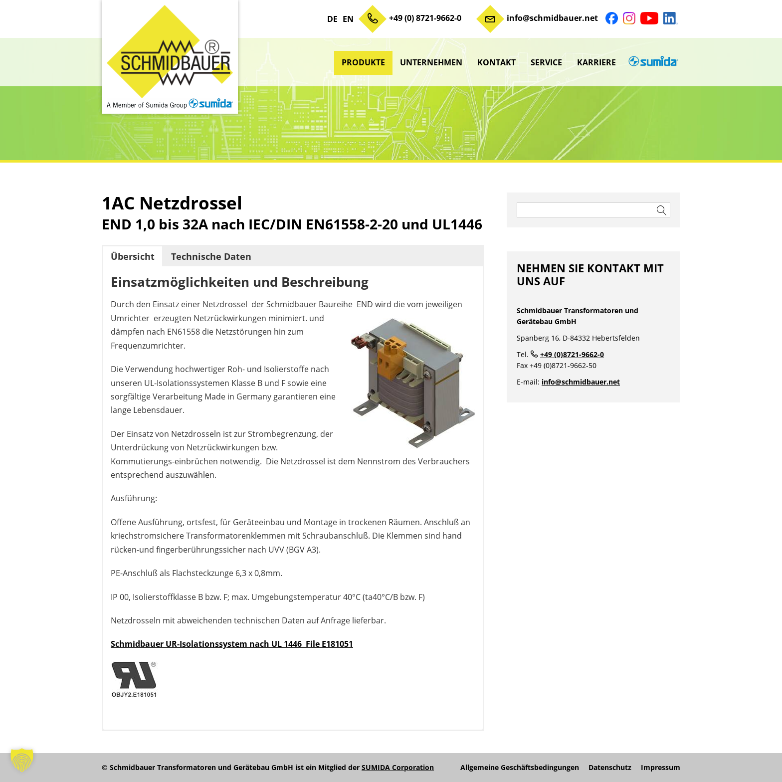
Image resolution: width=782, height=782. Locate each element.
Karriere (596, 62)
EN (348, 19)
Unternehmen (431, 62)
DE (332, 19)
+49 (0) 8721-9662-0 (425, 17)
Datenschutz (609, 767)
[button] (22, 760)
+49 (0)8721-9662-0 (572, 354)
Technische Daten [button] (211, 256)
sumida (652, 62)
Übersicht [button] (133, 256)
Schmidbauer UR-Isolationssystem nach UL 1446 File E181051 (232, 643)
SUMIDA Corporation (398, 767)
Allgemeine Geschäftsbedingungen (519, 767)
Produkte (363, 62)
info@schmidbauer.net (552, 17)
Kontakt (496, 62)
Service (546, 62)
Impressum (660, 767)
